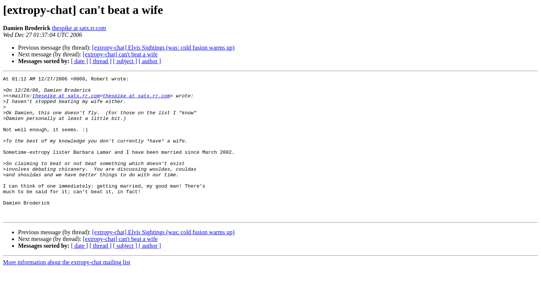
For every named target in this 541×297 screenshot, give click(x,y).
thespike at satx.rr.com (79, 28)
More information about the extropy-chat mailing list (66, 290)
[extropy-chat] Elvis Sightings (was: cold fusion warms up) (163, 47)
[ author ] (150, 61)
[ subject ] (125, 61)
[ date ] (79, 61)
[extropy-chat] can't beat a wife (120, 54)
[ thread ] (100, 61)
